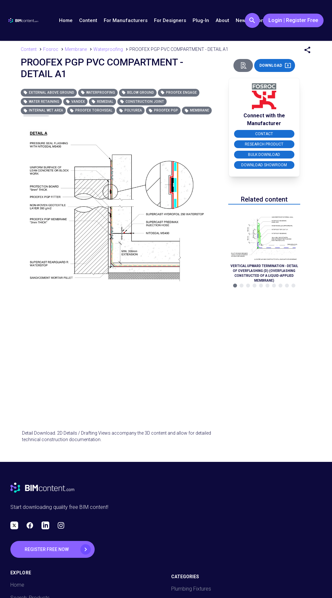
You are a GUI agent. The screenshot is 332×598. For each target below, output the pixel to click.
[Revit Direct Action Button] (243, 65)
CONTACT (264, 134)
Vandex (75, 102)
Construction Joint (142, 102)
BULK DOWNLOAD (264, 154)
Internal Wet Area (43, 110)
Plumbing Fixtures (191, 589)
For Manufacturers (126, 20)
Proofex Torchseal (91, 110)
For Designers (170, 20)
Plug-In (201, 20)
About (222, 20)
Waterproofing (98, 92)
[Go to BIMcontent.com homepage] (23, 20)
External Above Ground (48, 92)
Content (88, 20)
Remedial (102, 102)
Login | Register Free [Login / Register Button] (293, 20)
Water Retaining (41, 102)
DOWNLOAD (275, 65)
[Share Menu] (307, 50)
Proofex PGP (163, 110)
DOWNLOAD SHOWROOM (264, 165)
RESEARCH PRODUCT (264, 144)
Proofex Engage (178, 92)
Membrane (196, 110)
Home (66, 20)
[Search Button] (252, 20)
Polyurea (130, 110)
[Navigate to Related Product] (264, 245)
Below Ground (138, 92)
